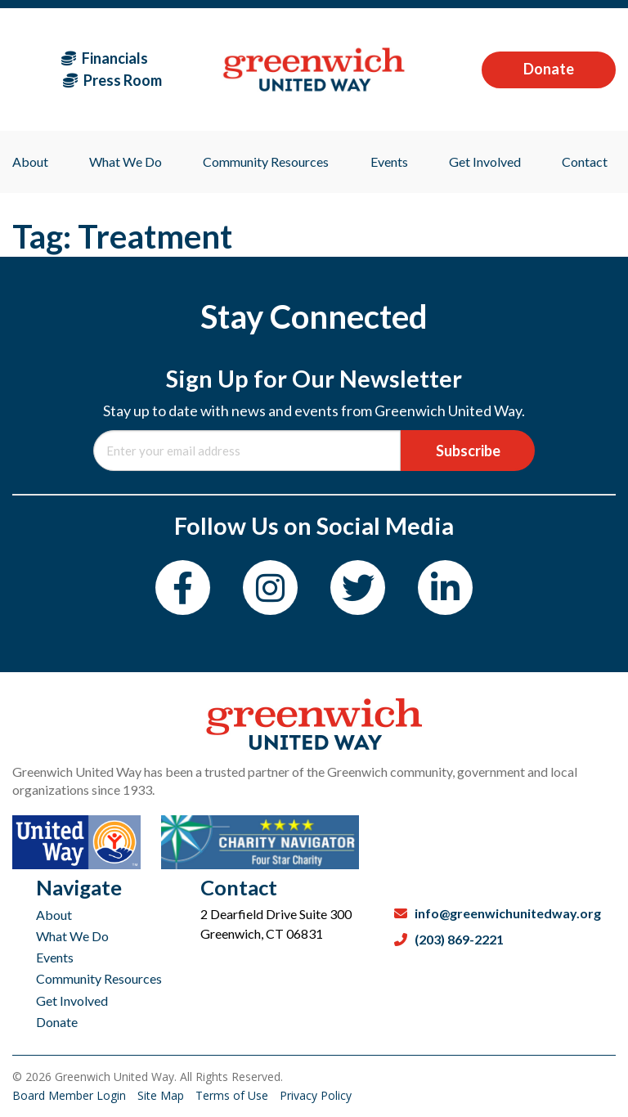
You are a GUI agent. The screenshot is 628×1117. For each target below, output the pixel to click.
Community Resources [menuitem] (266, 161)
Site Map (162, 1095)
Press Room (112, 80)
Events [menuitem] (389, 161)
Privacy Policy (316, 1095)
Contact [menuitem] (585, 161)
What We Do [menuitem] (125, 161)
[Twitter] (357, 587)
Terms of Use (233, 1095)
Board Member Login (70, 1095)
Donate (548, 69)
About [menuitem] (30, 161)
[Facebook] (182, 587)
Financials (104, 58)
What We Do (72, 936)
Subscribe (468, 451)
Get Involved (72, 1000)
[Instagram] (270, 587)
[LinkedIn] (445, 587)
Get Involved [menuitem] (485, 161)
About (54, 914)
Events (55, 957)
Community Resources (99, 978)
